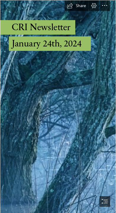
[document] (58, 106)
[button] (76, 5)
